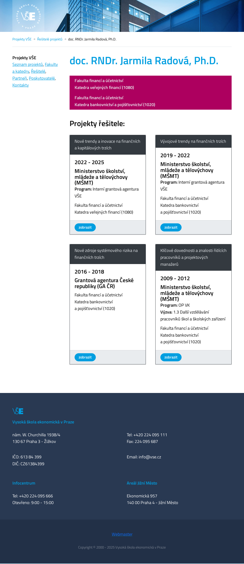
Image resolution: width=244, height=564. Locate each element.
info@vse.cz (150, 457)
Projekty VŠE (21, 39)
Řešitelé (38, 71)
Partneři (19, 78)
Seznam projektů (27, 64)
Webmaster (122, 534)
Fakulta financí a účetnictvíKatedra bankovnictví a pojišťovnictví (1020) (115, 101)
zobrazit (85, 227)
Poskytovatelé (42, 78)
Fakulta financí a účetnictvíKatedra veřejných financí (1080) (104, 84)
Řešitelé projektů (49, 39)
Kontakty (20, 85)
